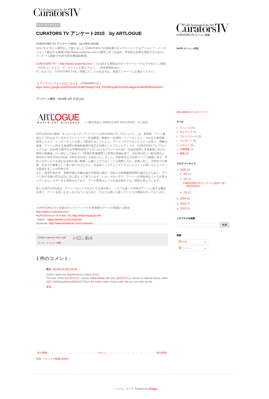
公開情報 (185, 149)
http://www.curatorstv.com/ (52, 211)
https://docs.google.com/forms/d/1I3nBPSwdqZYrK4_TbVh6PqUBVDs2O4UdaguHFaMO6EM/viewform (99, 87)
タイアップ (186, 132)
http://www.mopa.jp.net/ (86, 215)
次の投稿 (42, 352)
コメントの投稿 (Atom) (56, 358)
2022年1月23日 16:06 (65, 269)
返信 (48, 286)
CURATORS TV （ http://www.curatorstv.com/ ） (66, 63)
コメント (185, 248)
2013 (184, 203)
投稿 (183, 241)
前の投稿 (162, 352)
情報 (59, 243)
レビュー (185, 145)
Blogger (153, 388)
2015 (184, 169)
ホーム (102, 352)
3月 (185, 178)
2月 (185, 192)
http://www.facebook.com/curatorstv (71, 223)
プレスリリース (188, 136)
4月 (185, 173)
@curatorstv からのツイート (192, 112)
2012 (184, 208)
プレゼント (186, 140)
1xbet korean (97, 278)
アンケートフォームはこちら (57, 83)
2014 (184, 198)
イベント (50, 243)
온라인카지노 (123, 278)
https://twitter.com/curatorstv (64, 219)
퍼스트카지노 (72, 278)
